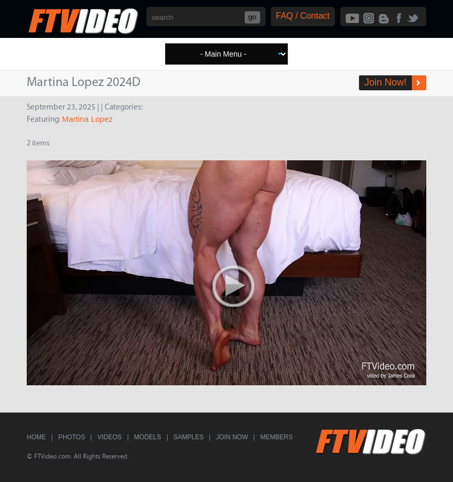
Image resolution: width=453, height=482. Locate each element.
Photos (71, 437)
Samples (189, 437)
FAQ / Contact (303, 15)
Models (147, 437)
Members (276, 437)
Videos (109, 437)
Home (36, 437)
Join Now (232, 437)
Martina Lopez (87, 118)
